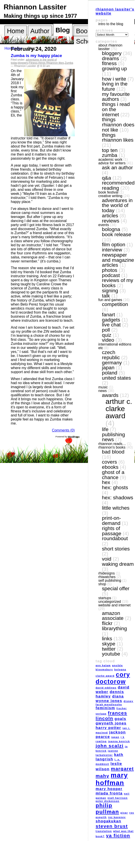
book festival (108, 192)
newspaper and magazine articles (118, 260)
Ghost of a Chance (113, 474)
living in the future (115, 86)
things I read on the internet (116, 109)
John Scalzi (110, 745)
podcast (111, 275)
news (102, 391)
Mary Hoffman (112, 778)
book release (116, 234)
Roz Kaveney (117, 817)
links (107, 638)
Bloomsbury (104, 669)
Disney (128, 701)
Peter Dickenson (107, 801)
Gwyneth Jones (111, 723)
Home (15, 31)
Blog (63, 30)
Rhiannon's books (111, 447)
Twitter (109, 649)
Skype (108, 644)
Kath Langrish (109, 757)
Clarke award (105, 675)
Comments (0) (63, 430)
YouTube (111, 654)
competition (115, 304)
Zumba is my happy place (36, 55)
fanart (108, 314)
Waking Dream (118, 564)
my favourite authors (116, 96)
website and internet (114, 605)
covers (109, 462)
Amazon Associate (113, 615)
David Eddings (106, 687)
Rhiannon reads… (112, 444)
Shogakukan (108, 821)
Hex (106, 482)
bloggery (23, 62)
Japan (108, 367)
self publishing (109, 580)
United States (116, 378)
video (108, 340)
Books (85, 31)
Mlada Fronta (109, 793)
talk (106, 296)
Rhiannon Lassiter (35, 7)
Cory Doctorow (113, 678)
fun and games (110, 300)
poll (106, 330)
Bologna (111, 229)
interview (112, 250)
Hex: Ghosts (115, 487)
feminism (105, 708)
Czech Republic (111, 354)
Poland (109, 373)
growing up (114, 68)
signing (110, 290)
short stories (116, 549)
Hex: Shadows (117, 497)
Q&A (106, 178)
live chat (111, 325)
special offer (115, 588)
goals (120, 719)
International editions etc (114, 346)
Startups (104, 598)
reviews (110, 221)
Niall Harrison (118, 798)
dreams (110, 58)
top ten (109, 150)
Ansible (117, 665)
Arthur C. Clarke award (119, 408)
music (103, 387)
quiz (106, 335)
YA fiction (118, 835)
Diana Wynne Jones (110, 698)
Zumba (69, 62)
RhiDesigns (106, 573)
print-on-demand (111, 520)
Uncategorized (109, 601)
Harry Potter (108, 728)
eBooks (110, 467)
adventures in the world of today (117, 205)
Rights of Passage (111, 530)
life (105, 429)
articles (110, 215)
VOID (106, 559)
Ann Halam (103, 665)
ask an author (117, 167)
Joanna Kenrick (119, 741)
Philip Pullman (107, 808)
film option (113, 244)
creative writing (110, 196)
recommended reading (118, 185)
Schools (87, 41)
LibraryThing (114, 628)
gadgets (111, 320)
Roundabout (115, 538)
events (103, 225)
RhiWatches (106, 577)
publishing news (113, 437)
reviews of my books (117, 282)
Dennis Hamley (110, 694)
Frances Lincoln (111, 715)
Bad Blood (113, 452)
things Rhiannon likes (51, 62)
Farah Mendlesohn (109, 704)
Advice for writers (112, 163)
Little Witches (115, 508)
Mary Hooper (109, 789)
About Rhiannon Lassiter (110, 47)
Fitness (33, 62)
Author (40, 31)
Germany (112, 362)
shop (102, 584)
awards (110, 395)
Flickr (107, 623)
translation (104, 831)
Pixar (124, 812)
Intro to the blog (110, 24)
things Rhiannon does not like (118, 124)
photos (109, 270)
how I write (114, 79)
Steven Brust (112, 826)
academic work (110, 159)
